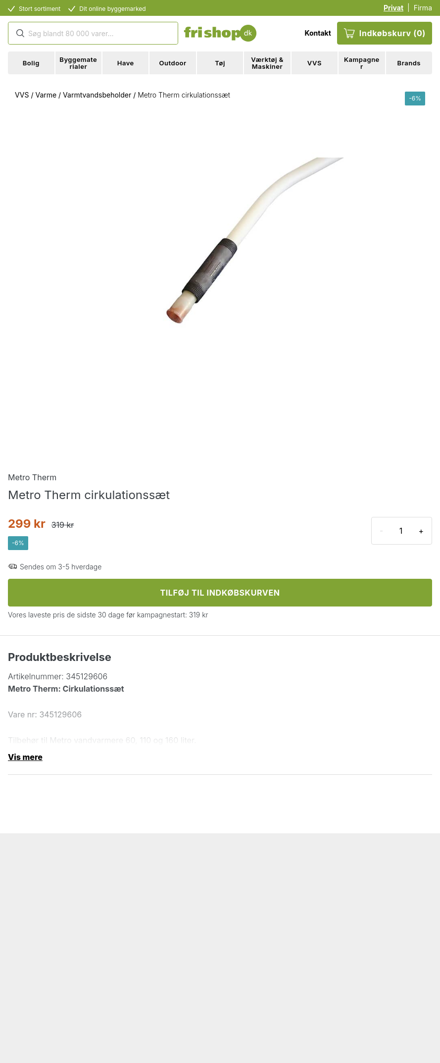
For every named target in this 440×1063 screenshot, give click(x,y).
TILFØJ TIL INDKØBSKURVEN (220, 593)
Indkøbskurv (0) (384, 33)
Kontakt (317, 33)
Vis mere (25, 757)
